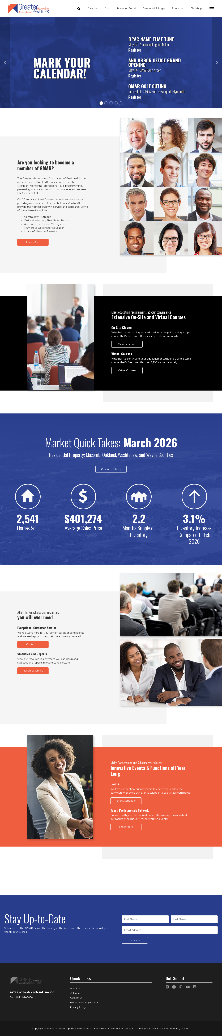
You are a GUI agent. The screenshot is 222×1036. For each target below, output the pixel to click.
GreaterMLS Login (154, 8)
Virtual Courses (127, 370)
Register (134, 50)
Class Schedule (127, 344)
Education (178, 8)
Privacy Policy (78, 1007)
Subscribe (135, 940)
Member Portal (126, 8)
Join (107, 8)
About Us (75, 988)
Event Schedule (126, 800)
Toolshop (196, 8)
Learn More (33, 242)
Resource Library (111, 469)
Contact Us (33, 644)
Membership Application (84, 1002)
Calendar (93, 8)
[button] (5, 62)
